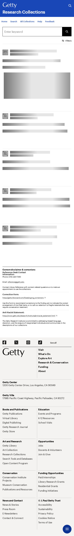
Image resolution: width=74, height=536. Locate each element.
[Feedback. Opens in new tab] (49, 21)
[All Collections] (27, 21)
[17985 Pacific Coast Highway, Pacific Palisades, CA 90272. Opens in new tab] (34, 398)
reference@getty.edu (16, 282)
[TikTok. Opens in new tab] (40, 343)
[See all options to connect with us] (53, 343)
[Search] (13, 21)
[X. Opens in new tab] (16, 343)
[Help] (39, 21)
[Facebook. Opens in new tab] (4, 343)
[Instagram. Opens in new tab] (28, 343)
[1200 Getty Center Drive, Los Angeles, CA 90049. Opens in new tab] (29, 385)
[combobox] (32, 31)
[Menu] (67, 529)
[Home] (4, 21)
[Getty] (10, 5)
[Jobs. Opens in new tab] (40, 445)
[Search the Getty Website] (70, 6)
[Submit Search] (66, 31)
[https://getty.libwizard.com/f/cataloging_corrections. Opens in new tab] (24, 298)
